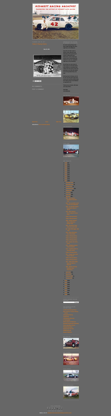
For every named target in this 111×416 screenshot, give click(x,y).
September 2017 (70, 188)
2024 (66, 166)
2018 (66, 178)
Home (46, 121)
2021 (66, 172)
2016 (66, 280)
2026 (66, 162)
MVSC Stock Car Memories (69, 321)
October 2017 (69, 186)
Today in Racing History (71, 216)
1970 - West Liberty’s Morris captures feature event (72, 213)
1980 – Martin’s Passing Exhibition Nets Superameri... (71, 268)
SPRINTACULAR (67, 330)
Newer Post (35, 121)
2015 (66, 282)
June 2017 (68, 194)
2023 (66, 168)
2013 (66, 286)
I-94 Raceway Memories (68, 318)
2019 (66, 176)
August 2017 (69, 190)
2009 (66, 294)
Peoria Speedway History (69, 325)
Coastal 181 (66, 316)
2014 (66, 284)
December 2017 (70, 182)
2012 (66, 288)
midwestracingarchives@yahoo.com (59, 412)
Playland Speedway (67, 326)
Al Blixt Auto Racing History (69, 309)
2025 (66, 164)
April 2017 (68, 272)
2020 (66, 174)
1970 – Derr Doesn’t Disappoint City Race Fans (71, 200)
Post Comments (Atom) (44, 124)
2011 (66, 290)
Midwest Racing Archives (55, 6)
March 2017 (69, 274)
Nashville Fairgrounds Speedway (71, 323)
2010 (66, 292)
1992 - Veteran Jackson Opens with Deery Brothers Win (71, 222)
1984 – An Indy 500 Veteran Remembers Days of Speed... (72, 208)
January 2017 (69, 278)
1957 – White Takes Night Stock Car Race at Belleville (72, 263)
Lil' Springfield (66, 320)
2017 (66, 180)
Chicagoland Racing (68, 314)
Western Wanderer (67, 332)
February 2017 (69, 276)
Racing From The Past (68, 328)
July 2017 (68, 192)
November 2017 (70, 184)
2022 (66, 170)
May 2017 (68, 196)
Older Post (58, 121)
